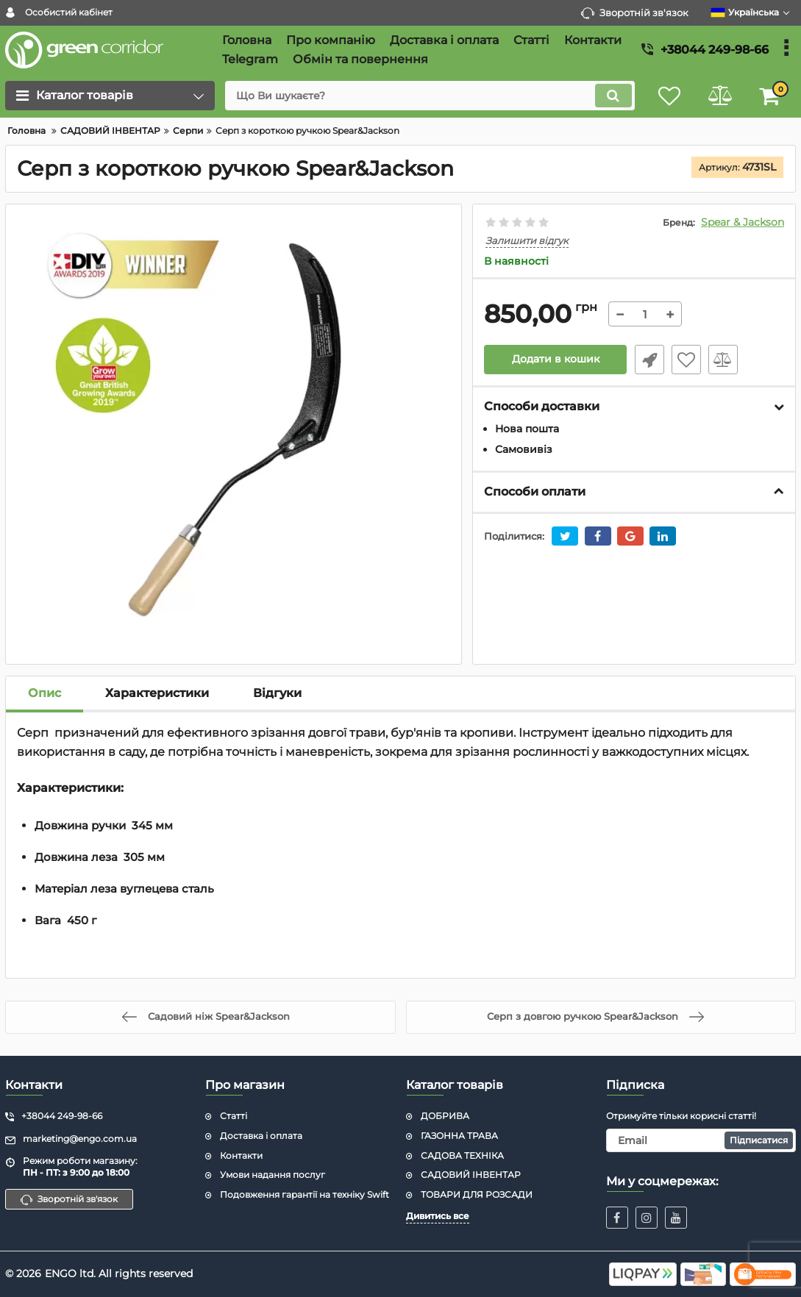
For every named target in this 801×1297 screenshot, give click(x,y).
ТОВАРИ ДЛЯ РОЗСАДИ (477, 1194)
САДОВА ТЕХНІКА (462, 1155)
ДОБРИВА (445, 1115)
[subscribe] (701, 1140)
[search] (428, 95)
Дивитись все (437, 1215)
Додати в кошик (555, 359)
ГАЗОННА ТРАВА (459, 1135)
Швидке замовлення (648, 359)
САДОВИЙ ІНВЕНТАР (471, 1174)
